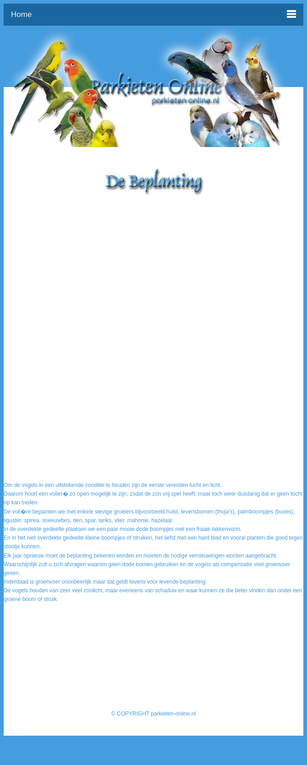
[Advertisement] (153, 262)
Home (21, 14)
